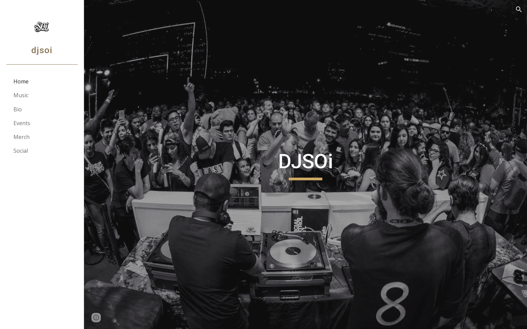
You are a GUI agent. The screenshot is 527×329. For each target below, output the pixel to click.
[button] (519, 9)
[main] (305, 164)
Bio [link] (17, 109)
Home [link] (21, 81)
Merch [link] (21, 137)
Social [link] (20, 150)
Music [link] (20, 95)
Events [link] (21, 123)
